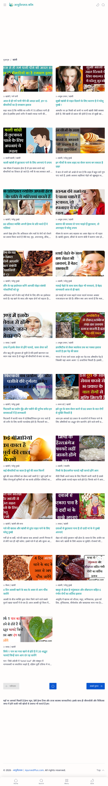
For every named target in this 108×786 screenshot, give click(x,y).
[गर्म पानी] (15, 96)
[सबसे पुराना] (95, 686)
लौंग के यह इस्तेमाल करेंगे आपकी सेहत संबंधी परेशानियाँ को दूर (24, 287)
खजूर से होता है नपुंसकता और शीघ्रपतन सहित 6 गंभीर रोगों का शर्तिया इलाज (78, 591)
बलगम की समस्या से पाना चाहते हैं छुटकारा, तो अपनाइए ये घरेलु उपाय (77, 226)
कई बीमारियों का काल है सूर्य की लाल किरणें (23, 470)
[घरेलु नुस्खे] (68, 157)
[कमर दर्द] (62, 404)
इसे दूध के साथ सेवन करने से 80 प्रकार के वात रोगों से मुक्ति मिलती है (79, 411)
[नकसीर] (67, 465)
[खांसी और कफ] (17, 523)
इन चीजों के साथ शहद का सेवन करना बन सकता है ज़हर (79, 164)
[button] (97, 4)
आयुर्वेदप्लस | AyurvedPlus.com (28, 770)
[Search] (103, 4)
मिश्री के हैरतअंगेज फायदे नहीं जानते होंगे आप (77, 470)
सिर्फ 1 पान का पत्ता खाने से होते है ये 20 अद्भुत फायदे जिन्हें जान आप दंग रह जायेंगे (25, 653)
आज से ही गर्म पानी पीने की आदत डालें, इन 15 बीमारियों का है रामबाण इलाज (25, 103)
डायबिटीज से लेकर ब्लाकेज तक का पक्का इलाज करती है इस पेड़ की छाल (78, 349)
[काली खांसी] (11, 157)
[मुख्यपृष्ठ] (53, 686)
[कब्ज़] (8, 342)
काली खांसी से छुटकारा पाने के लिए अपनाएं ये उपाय (27, 162)
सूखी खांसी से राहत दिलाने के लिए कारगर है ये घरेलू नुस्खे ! (79, 103)
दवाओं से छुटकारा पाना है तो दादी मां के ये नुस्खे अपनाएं (78, 530)
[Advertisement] (54, 35)
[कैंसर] (8, 585)
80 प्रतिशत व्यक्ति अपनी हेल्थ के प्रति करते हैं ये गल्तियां (25, 226)
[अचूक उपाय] (63, 96)
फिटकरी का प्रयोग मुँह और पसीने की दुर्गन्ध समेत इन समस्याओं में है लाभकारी (27, 411)
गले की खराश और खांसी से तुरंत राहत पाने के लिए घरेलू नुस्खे (26, 530)
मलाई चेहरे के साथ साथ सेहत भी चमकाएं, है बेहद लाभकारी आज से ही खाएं (79, 287)
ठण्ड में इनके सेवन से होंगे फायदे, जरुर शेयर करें (25, 347)
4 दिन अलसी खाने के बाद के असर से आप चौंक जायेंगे (25, 591)
